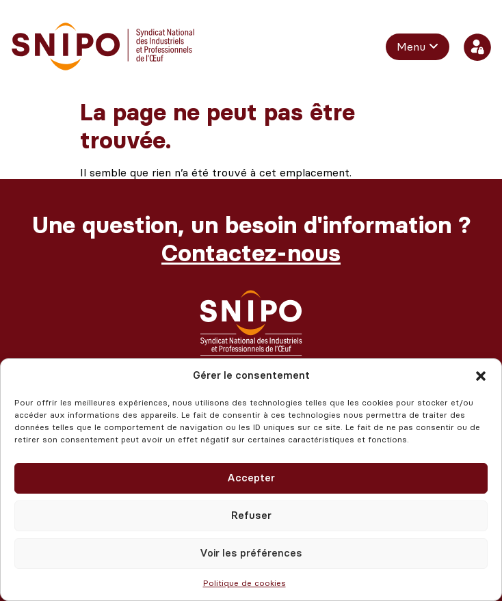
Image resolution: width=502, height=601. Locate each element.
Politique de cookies (244, 583)
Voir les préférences (251, 553)
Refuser (251, 515)
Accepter (251, 478)
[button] (481, 376)
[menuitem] (417, 46)
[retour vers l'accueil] (103, 47)
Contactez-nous (251, 253)
